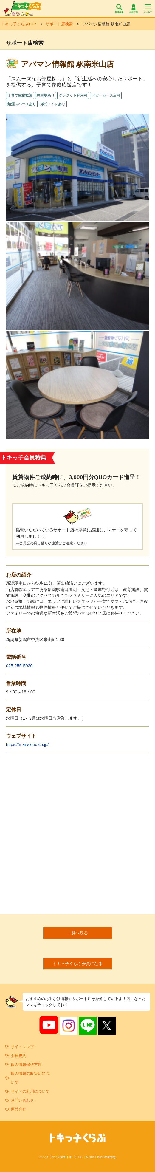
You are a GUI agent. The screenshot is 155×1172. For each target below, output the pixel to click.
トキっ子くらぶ (22, 8)
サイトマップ (22, 1046)
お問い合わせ (22, 1100)
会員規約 (18, 1055)
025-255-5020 (19, 665)
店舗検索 (119, 8)
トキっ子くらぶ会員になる (77, 963)
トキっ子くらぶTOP (18, 24)
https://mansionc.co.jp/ (27, 744)
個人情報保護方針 (26, 1064)
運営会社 (18, 1109)
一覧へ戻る (77, 933)
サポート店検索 (59, 24)
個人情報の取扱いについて (30, 1078)
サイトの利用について (30, 1091)
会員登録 (133, 8)
